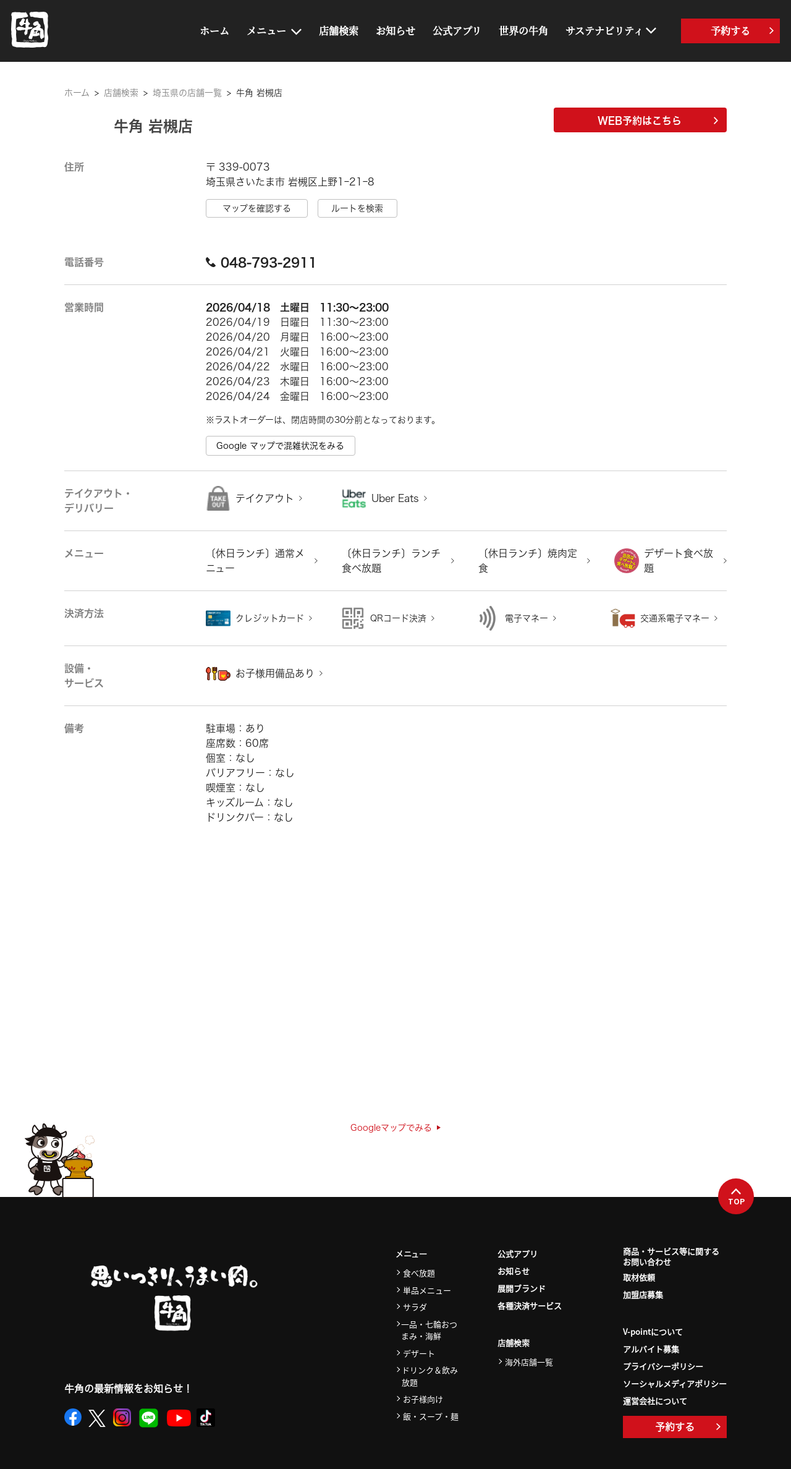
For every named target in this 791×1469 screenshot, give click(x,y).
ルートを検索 (357, 208)
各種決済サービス (529, 1305)
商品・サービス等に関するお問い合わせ (671, 1256)
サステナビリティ (604, 30)
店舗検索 (338, 30)
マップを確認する (256, 208)
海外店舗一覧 (529, 1362)
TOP (736, 1197)
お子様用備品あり (275, 673)
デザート (419, 1353)
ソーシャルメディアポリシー (675, 1383)
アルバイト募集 (651, 1349)
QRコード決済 (398, 618)
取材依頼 (639, 1277)
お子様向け (423, 1399)
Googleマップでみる (395, 1127)
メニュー (266, 30)
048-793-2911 (261, 262)
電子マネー (526, 618)
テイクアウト (264, 498)
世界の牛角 (523, 30)
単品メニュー (427, 1290)
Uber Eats (395, 498)
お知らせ (395, 30)
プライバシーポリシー (663, 1366)
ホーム (214, 30)
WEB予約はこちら (658, 121)
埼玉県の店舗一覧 (187, 92)
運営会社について (655, 1401)
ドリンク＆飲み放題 (430, 1376)
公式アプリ (457, 30)
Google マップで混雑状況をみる (280, 445)
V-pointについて (653, 1331)
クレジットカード (269, 618)
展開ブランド (521, 1288)
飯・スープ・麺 (431, 1416)
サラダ (415, 1307)
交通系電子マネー (674, 618)
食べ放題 (419, 1273)
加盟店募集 (643, 1294)
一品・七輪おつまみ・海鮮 (429, 1330)
